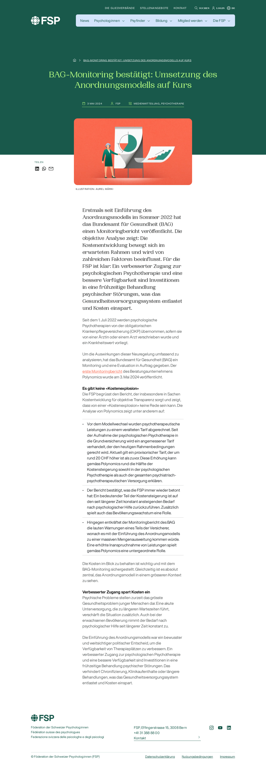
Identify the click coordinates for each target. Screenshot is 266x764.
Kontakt (180, 8)
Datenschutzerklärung (160, 756)
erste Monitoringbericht (102, 371)
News (84, 20)
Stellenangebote (154, 8)
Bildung (161, 20)
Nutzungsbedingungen (197, 756)
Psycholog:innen (107, 20)
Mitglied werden (190, 20)
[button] (201, 8)
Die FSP (219, 20)
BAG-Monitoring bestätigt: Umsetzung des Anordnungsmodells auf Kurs (137, 60)
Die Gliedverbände (120, 8)
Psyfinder (137, 20)
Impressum (227, 756)
